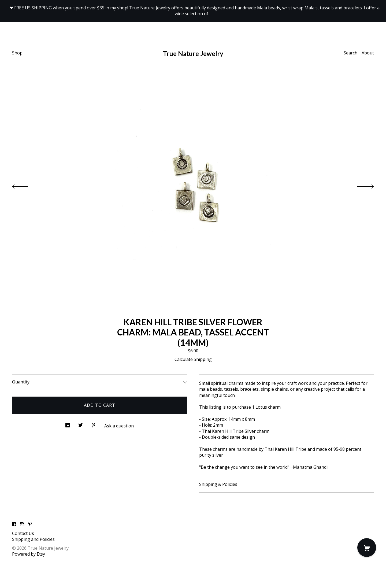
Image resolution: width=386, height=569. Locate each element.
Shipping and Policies (33, 539)
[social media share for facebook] (67, 424)
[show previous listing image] (25, 185)
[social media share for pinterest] (93, 424)
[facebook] (14, 524)
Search (350, 53)
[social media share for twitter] (80, 424)
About (368, 53)
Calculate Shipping (193, 359)
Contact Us (23, 533)
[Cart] (366, 547)
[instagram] (22, 524)
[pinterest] (30, 524)
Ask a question (119, 426)
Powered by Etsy (28, 554)
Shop (17, 53)
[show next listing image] (360, 185)
